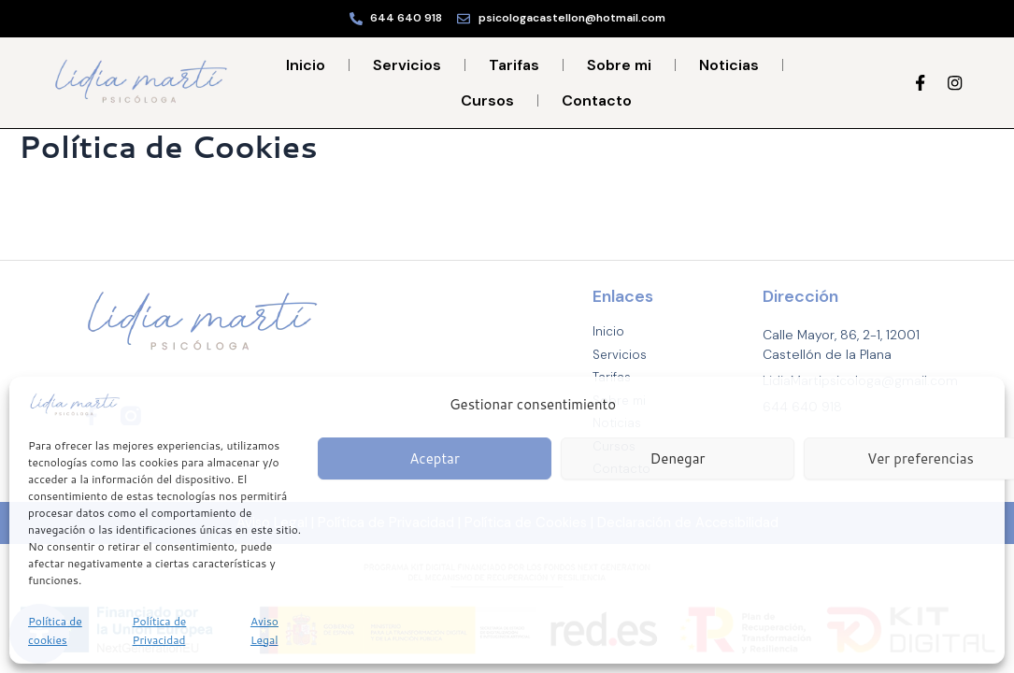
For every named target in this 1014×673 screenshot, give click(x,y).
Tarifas (514, 65)
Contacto (597, 100)
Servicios (407, 65)
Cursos (487, 100)
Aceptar (434, 458)
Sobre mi (619, 65)
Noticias (729, 65)
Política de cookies (55, 630)
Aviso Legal (264, 630)
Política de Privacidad (160, 630)
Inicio (305, 65)
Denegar (678, 458)
